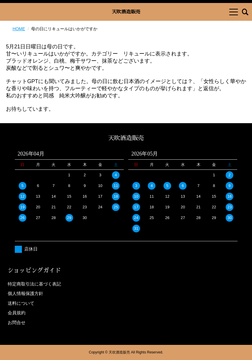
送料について (21, 303)
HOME (19, 28)
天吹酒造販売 (126, 11)
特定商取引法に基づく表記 (34, 283)
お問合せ (16, 322)
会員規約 (16, 312)
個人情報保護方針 (25, 293)
